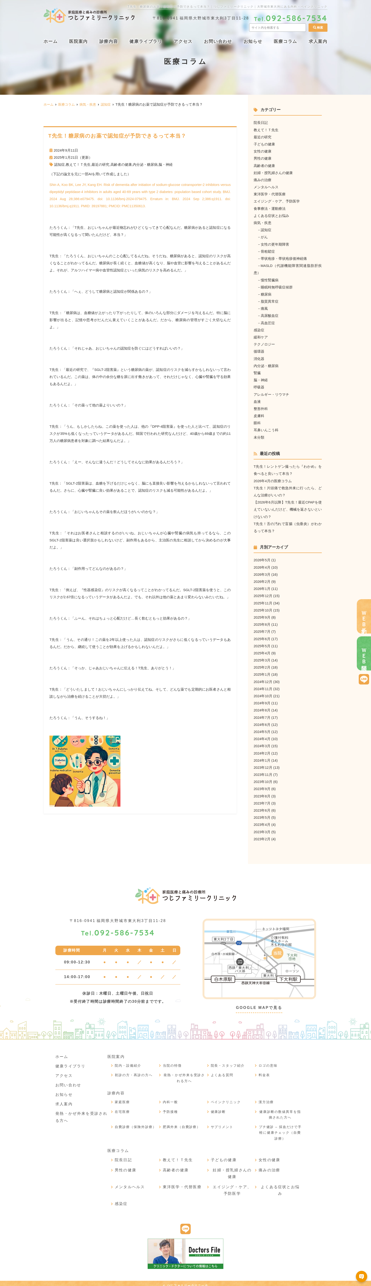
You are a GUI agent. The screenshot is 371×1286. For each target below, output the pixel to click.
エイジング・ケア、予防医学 (277, 201)
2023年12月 (263, 764)
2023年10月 (263, 778)
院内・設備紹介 (128, 1061)
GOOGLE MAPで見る (259, 1003)
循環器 (259, 350)
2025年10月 (263, 607)
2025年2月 (262, 664)
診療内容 (108, 41)
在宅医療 (122, 1107)
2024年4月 (262, 735)
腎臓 (257, 371)
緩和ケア (261, 336)
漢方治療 (266, 1098)
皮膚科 (259, 414)
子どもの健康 (264, 144)
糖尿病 (266, 293)
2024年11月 (263, 685)
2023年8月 (262, 792)
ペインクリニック (226, 1098)
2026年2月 (262, 579)
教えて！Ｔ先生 (78, 164)
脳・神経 (166, 164)
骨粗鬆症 (268, 250)
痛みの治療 (262, 179)
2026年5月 (262, 558)
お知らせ (253, 41)
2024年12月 (263, 678)
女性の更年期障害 (275, 243)
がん (264, 236)
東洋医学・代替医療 (270, 194)
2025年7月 (262, 629)
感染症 (259, 329)
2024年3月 (262, 742)
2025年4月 (262, 650)
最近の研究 (100, 164)
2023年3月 (262, 828)
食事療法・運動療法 (270, 208)
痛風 (264, 307)
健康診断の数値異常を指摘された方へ (280, 1110)
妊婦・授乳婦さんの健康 (273, 172)
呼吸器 (259, 385)
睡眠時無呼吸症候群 (277, 286)
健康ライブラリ (145, 41)
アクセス (183, 41)
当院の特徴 (172, 1061)
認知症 (59, 164)
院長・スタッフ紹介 (228, 1061)
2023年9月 (262, 785)
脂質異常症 (269, 300)
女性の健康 (262, 151)
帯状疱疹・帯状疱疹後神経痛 (284, 258)
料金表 (264, 1071)
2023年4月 (262, 820)
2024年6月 (262, 721)
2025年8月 (262, 622)
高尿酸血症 (269, 314)
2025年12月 (263, 593)
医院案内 (78, 41)
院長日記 (261, 123)
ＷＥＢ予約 (364, 616)
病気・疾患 (262, 222)
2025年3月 (262, 657)
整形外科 (261, 407)
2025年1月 (262, 671)
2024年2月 (262, 749)
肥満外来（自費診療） (182, 1122)
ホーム (50, 41)
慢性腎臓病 (269, 279)
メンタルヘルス (266, 186)
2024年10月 (263, 693)
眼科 (257, 421)
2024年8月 (262, 707)
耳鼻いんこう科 (266, 428)
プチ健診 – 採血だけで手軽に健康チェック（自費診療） (280, 1128)
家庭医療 (122, 1098)
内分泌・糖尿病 (145, 164)
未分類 (259, 435)
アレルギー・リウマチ (271, 393)
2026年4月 (262, 565)
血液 (257, 400)
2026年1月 (262, 586)
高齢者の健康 (121, 164)
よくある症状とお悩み (271, 215)
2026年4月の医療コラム (273, 479)
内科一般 (170, 1098)
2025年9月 (262, 614)
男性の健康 (262, 158)
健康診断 (218, 1107)
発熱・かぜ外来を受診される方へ (184, 1074)
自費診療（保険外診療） (135, 1122)
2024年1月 (262, 757)
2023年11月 (263, 771)
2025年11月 (263, 600)
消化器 (259, 357)
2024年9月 (262, 700)
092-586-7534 (117, 928)
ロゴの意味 (268, 1061)
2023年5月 (262, 813)
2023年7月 (262, 799)
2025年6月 (262, 636)
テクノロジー (264, 343)
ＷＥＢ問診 (364, 653)
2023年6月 (262, 806)
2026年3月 (262, 572)
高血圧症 (268, 321)
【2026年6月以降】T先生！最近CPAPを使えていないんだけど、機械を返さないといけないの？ (288, 507)
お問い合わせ (218, 41)
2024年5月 (262, 728)
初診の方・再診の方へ (134, 1071)
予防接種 (170, 1107)
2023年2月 (262, 835)
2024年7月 (262, 714)
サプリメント (222, 1122)
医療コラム (285, 41)
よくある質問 (222, 1071)
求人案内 (318, 41)
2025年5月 (262, 643)
